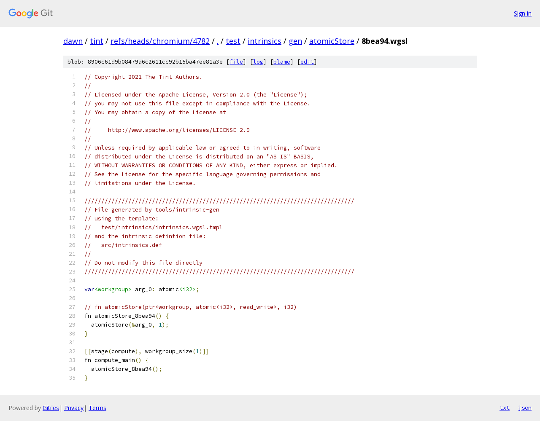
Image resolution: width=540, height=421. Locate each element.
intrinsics (264, 41)
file (236, 61)
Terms (97, 408)
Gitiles (51, 408)
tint (96, 41)
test (233, 41)
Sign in (523, 13)
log (258, 61)
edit (307, 61)
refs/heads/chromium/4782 (160, 41)
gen (295, 41)
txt (505, 407)
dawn (73, 41)
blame (281, 61)
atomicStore (331, 41)
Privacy (74, 408)
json (525, 407)
